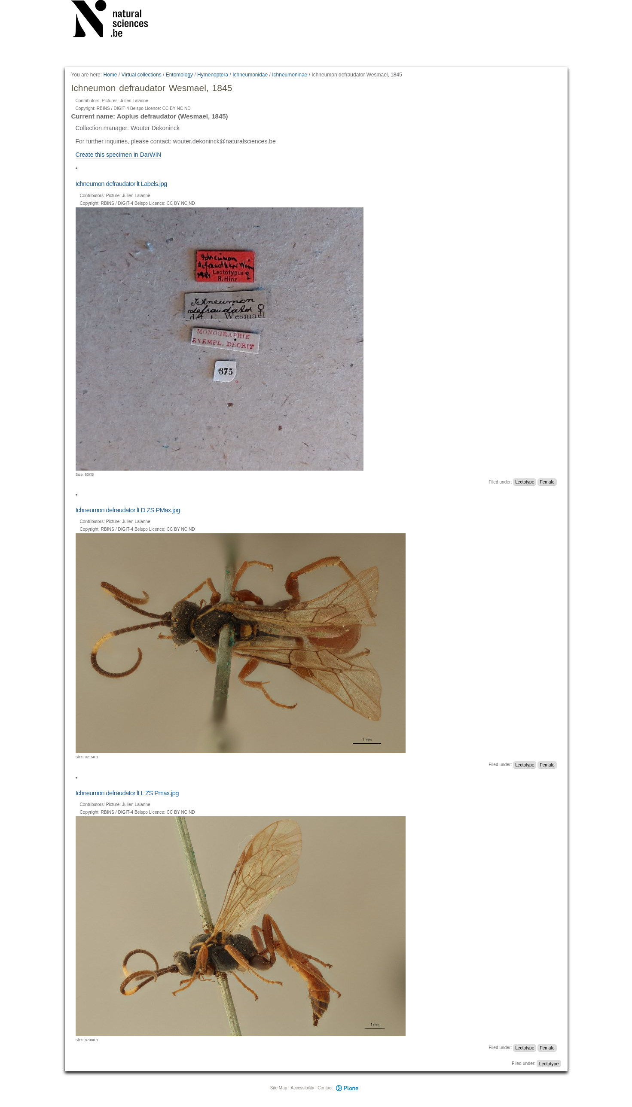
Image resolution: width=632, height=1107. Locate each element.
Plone (348, 1088)
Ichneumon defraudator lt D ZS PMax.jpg (128, 510)
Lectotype (524, 482)
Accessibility (302, 1088)
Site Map (278, 1088)
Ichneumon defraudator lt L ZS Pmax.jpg (127, 793)
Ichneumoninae (289, 75)
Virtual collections (142, 75)
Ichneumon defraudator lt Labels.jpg (121, 183)
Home (110, 75)
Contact (325, 1088)
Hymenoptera (212, 75)
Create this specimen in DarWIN (119, 154)
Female (547, 482)
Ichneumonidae (250, 75)
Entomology (179, 75)
